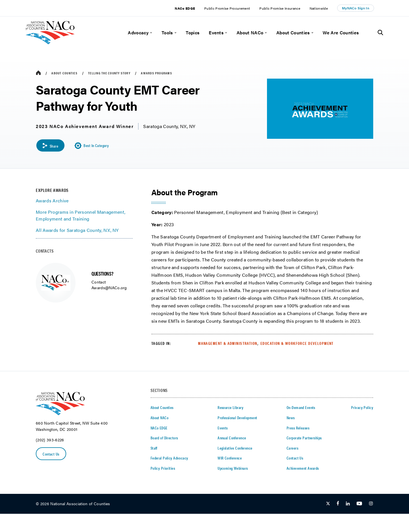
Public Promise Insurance (279, 8)
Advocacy (138, 33)
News (291, 418)
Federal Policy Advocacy (169, 458)
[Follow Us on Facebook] (338, 504)
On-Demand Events (301, 407)
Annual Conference (232, 438)
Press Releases (298, 428)
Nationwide (319, 8)
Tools (167, 33)
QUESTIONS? (102, 273)
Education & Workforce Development (297, 343)
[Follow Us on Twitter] (328, 504)
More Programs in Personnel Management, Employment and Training (80, 215)
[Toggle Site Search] (380, 32)
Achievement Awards (303, 468)
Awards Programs (156, 72)
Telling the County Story (109, 72)
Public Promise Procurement (227, 8)
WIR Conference (230, 458)
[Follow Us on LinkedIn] (348, 504)
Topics (192, 33)
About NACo (250, 33)
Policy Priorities (163, 468)
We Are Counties (341, 33)
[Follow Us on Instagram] (371, 504)
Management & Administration (227, 343)
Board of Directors (164, 438)
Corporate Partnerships (304, 438)
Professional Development (237, 418)
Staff (154, 448)
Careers (292, 448)
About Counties (293, 33)
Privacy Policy (362, 407)
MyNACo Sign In (355, 8)
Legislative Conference (235, 448)
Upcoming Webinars (233, 468)
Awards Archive (52, 201)
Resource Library (230, 407)
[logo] (50, 42)
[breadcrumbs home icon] (38, 73)
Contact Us (51, 454)
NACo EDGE (185, 8)
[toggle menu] (150, 32)
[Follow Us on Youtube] (359, 504)
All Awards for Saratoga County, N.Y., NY (77, 230)
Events (216, 33)
